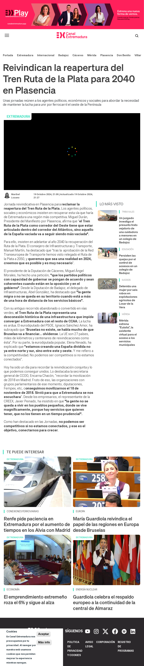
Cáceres (77, 55)
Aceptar (43, 634)
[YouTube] (88, 631)
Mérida (91, 55)
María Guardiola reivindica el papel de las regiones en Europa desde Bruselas (106, 524)
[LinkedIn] (132, 631)
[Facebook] (115, 631)
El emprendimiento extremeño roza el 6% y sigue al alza (35, 599)
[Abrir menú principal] (7, 35)
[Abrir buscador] (137, 35)
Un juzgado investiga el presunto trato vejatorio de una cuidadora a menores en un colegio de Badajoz (128, 230)
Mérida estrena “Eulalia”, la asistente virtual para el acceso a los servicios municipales (128, 332)
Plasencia (106, 55)
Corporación (105, 642)
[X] (106, 631)
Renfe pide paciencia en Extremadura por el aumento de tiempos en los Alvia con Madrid (37, 524)
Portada (8, 55)
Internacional (45, 55)
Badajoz (63, 55)
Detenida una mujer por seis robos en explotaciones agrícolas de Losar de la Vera (128, 296)
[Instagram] (97, 631)
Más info (44, 642)
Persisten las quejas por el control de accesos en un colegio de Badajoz (128, 264)
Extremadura (25, 55)
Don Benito (124, 55)
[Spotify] (125, 631)
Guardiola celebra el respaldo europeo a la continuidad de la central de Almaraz (104, 602)
